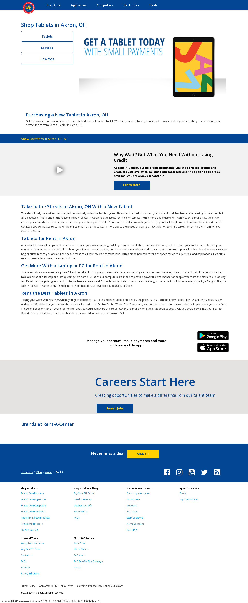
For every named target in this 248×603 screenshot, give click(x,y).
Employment (133, 499)
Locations (27, 472)
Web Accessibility (48, 585)
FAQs (76, 517)
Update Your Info (83, 505)
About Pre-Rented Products (35, 517)
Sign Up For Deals (189, 499)
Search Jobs (114, 408)
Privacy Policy (28, 585)
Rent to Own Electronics (33, 511)
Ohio (39, 472)
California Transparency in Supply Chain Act (100, 585)
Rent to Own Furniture (32, 493)
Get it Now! (79, 543)
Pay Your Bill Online (84, 493)
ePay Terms (67, 585)
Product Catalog (29, 529)
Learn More (131, 185)
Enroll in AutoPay (82, 499)
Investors (132, 505)
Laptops (47, 48)
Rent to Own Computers (33, 505)
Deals (183, 493)
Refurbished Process (32, 523)
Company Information (138, 493)
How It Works (81, 511)
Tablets (47, 36)
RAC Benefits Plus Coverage (88, 561)
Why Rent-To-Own (30, 549)
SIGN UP (143, 454)
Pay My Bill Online (30, 573)
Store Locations (135, 517)
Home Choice (81, 549)
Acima (77, 567)
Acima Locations (135, 523)
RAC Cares (132, 511)
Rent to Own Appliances (33, 499)
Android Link (213, 337)
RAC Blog (132, 529)
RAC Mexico (80, 555)
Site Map (25, 567)
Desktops (47, 59)
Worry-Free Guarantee (32, 543)
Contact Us (26, 555)
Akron (48, 472)
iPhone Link (213, 349)
